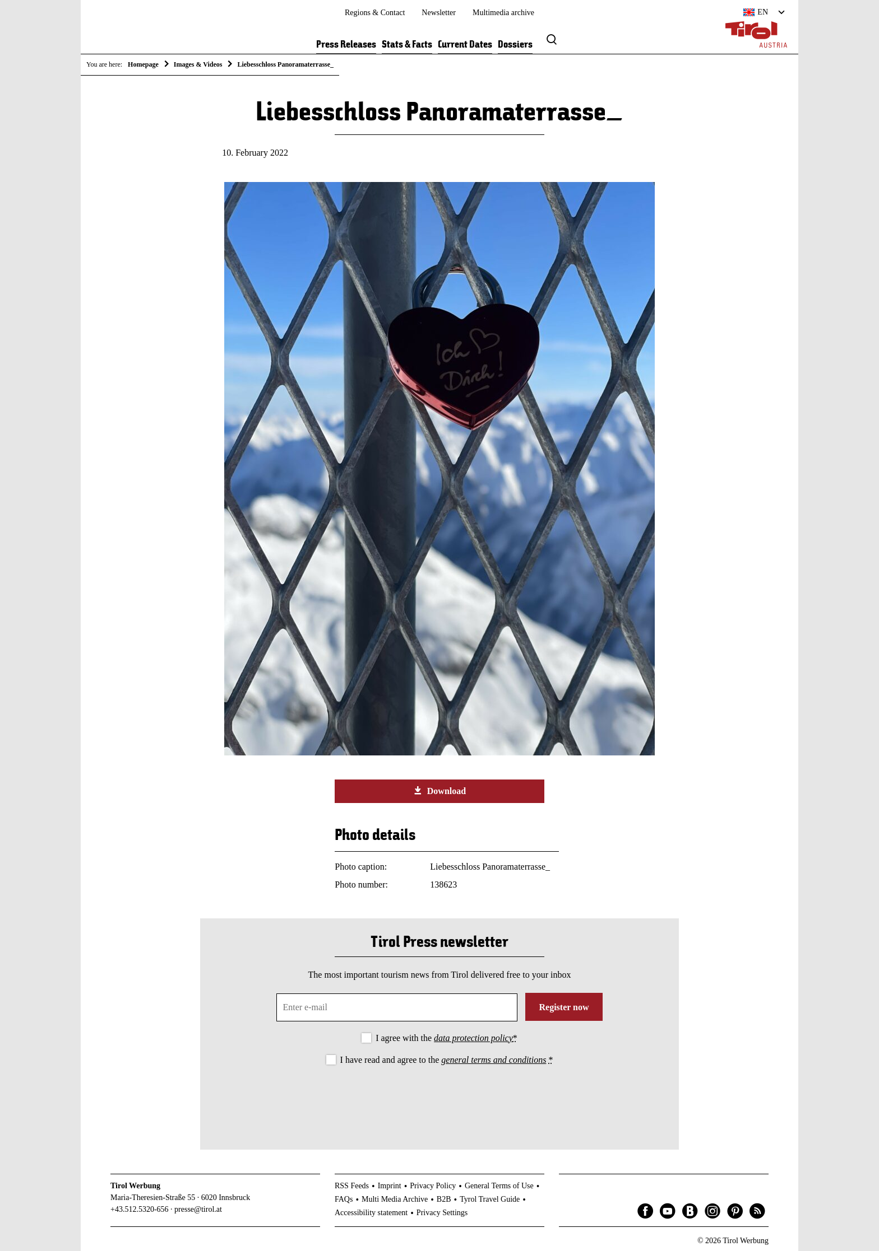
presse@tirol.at (198, 1209)
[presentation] (439, 1098)
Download (439, 791)
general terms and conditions (493, 1060)
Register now (564, 1007)
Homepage (143, 64)
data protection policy (473, 1038)
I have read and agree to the (446, 1060)
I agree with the (446, 1038)
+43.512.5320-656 (139, 1209)
